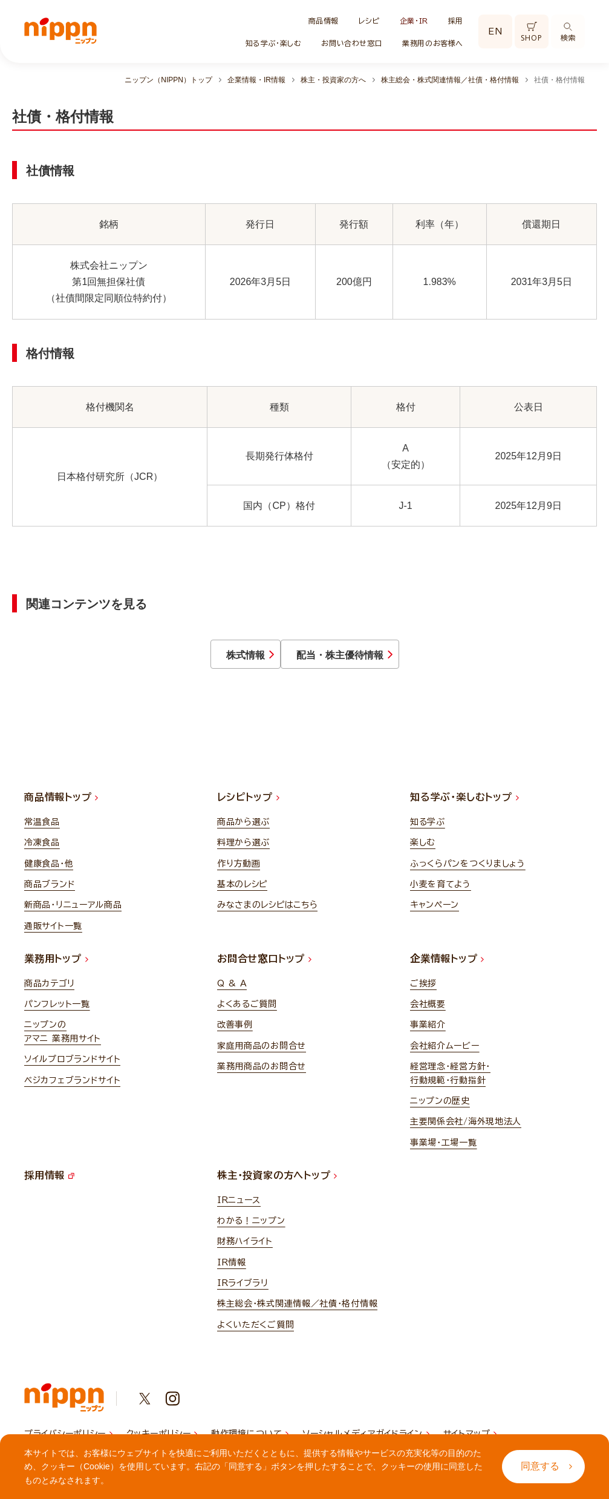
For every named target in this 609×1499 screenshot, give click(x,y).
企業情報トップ (447, 967)
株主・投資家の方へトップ (277, 1184)
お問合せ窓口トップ (264, 967)
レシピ (369, 20)
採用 (455, 20)
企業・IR (414, 20)
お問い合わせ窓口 (351, 43)
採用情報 (49, 1184)
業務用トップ (56, 967)
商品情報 (323, 20)
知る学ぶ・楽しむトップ (464, 805)
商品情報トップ (61, 805)
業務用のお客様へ (432, 43)
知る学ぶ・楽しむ (274, 43)
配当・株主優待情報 (405, 659)
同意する (546, 1466)
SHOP (531, 32)
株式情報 (199, 659)
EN (495, 31)
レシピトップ (248, 805)
